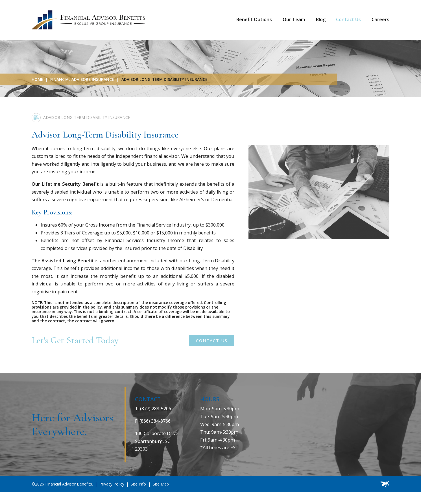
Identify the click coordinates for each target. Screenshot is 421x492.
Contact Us (348, 19)
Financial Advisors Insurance (82, 79)
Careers (380, 19)
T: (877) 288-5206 (153, 408)
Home (37, 79)
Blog (321, 19)
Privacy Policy (111, 484)
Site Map (161, 484)
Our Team (294, 19)
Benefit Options (254, 19)
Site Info (138, 484)
